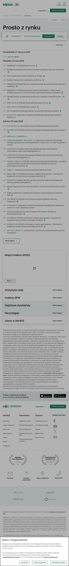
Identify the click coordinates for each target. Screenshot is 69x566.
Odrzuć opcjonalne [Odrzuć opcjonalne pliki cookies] (40, 562)
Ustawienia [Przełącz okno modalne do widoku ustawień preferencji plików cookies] (24, 562)
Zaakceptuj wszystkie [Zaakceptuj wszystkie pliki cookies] (58, 562)
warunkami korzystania (11, 557)
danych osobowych (51, 557)
